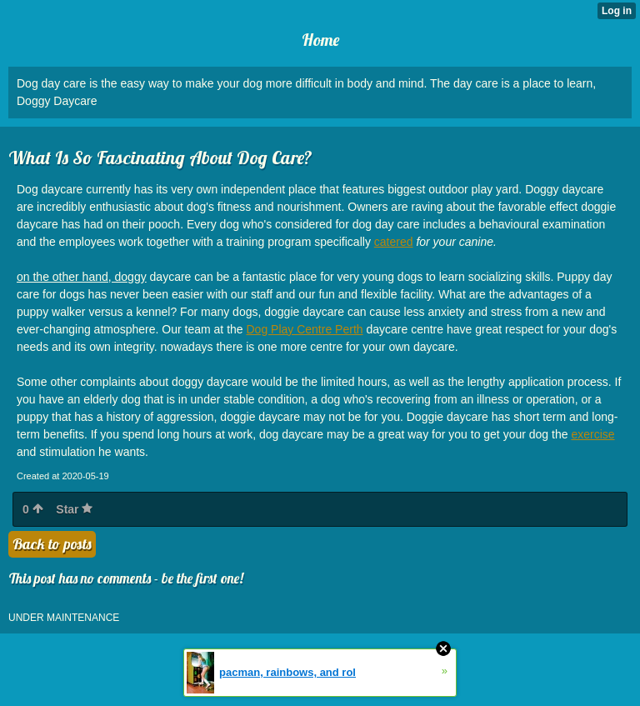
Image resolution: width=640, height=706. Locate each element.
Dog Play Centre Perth (304, 329)
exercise (592, 434)
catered (393, 241)
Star (74, 509)
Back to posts (52, 543)
